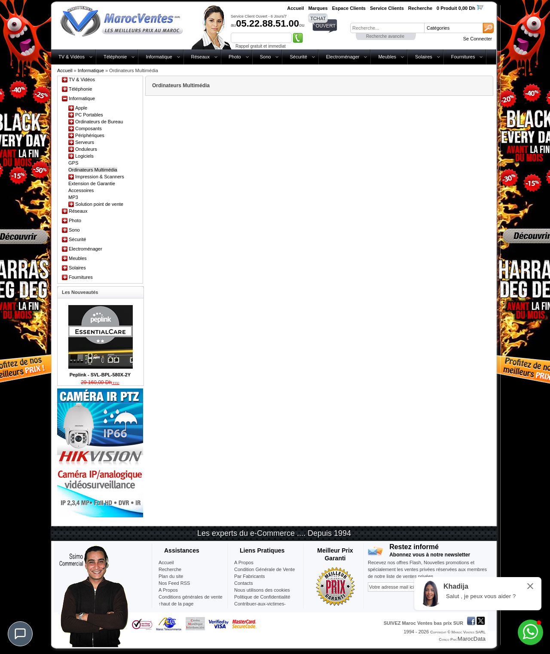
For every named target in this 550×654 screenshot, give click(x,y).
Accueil (64, 70)
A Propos (244, 562)
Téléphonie (115, 56)
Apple (81, 107)
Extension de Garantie (91, 183)
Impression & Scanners (99, 176)
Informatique (159, 56)
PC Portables (89, 114)
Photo (235, 56)
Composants (88, 128)
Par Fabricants (249, 576)
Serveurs (84, 142)
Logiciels (84, 156)
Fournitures (463, 56)
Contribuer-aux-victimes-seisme (260, 607)
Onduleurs (86, 149)
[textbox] (387, 28)
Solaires (423, 56)
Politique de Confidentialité (262, 596)
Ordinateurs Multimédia (92, 169)
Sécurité (298, 56)
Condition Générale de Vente (264, 569)
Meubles (387, 56)
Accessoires (81, 190)
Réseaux (200, 56)
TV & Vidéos (71, 56)
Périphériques (89, 135)
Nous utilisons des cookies (262, 590)
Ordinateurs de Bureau (99, 121)
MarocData (472, 639)
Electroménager (343, 56)
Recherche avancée (385, 36)
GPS (73, 162)
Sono (265, 56)
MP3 (73, 197)
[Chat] (20, 633)
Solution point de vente (99, 204)
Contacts (243, 583)
